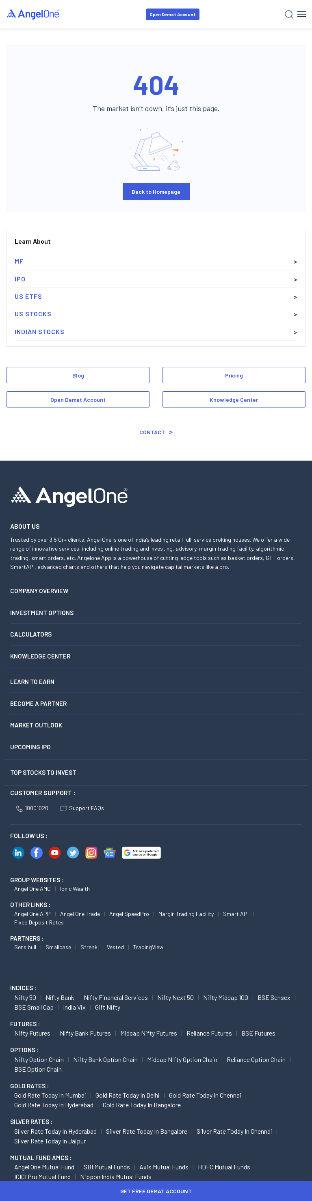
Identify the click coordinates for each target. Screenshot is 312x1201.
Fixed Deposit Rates (39, 922)
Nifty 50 (25, 997)
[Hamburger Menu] (301, 14)
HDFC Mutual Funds (224, 1167)
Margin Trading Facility (186, 913)
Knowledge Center (234, 399)
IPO (20, 279)
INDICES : (23, 987)
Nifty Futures (32, 1033)
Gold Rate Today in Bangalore (142, 1105)
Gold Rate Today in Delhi (127, 1095)
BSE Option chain (38, 1069)
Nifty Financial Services (116, 997)
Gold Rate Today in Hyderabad (53, 1105)
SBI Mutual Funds (107, 1167)
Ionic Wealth (75, 888)
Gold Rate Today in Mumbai (50, 1095)
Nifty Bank (60, 997)
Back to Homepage (156, 191)
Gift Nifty (107, 1007)
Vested (115, 947)
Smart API (236, 913)
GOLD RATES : (29, 1085)
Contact (152, 432)
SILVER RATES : (31, 1121)
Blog (78, 375)
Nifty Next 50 (175, 997)
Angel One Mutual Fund (44, 1167)
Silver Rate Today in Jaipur (50, 1141)
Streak (89, 947)
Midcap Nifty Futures (148, 1033)
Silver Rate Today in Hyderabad (55, 1131)
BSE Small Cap (34, 1007)
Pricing (234, 375)
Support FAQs (82, 807)
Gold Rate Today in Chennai (205, 1095)
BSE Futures (258, 1033)
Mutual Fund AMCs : (41, 1157)
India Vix (74, 1007)
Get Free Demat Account (156, 1191)
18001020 (32, 807)
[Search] (289, 14)
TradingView (148, 947)
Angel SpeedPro (129, 913)
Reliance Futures (209, 1033)
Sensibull (25, 947)
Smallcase (58, 947)
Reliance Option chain (256, 1059)
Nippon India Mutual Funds (116, 1176)
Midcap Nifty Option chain (182, 1059)
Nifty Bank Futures (85, 1033)
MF (19, 261)
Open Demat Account (173, 14)
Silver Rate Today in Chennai (234, 1131)
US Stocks (33, 313)
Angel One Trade (80, 913)
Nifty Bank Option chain (105, 1059)
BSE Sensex (274, 997)
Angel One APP (32, 913)
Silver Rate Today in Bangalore (146, 1131)
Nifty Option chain (39, 1059)
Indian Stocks (40, 331)
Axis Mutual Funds (163, 1167)
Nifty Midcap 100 (225, 997)
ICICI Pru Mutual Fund (42, 1176)
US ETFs (28, 296)
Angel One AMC (32, 888)
